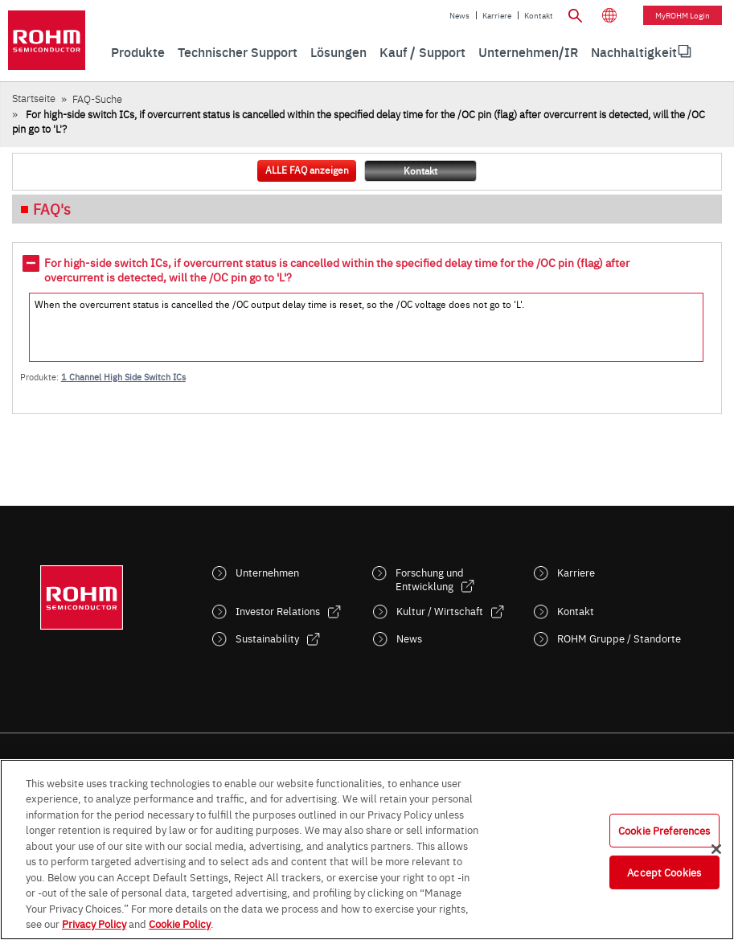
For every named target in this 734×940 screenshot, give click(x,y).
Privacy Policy (94, 923)
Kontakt (538, 15)
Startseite (33, 98)
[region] (367, 849)
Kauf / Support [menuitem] (422, 51)
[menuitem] (633, 51)
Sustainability (267, 638)
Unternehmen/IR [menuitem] (528, 51)
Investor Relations (278, 611)
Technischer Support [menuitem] (237, 51)
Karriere (496, 15)
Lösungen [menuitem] (338, 51)
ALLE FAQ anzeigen (307, 169)
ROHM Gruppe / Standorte (619, 638)
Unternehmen (267, 572)
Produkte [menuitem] (138, 51)
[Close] (716, 849)
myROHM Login (682, 15)
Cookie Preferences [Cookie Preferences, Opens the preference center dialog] (664, 830)
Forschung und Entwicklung (430, 579)
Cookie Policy (180, 923)
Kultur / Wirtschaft (439, 611)
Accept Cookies (664, 871)
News (459, 15)
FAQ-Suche (97, 98)
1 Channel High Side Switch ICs (123, 377)
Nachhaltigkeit (634, 51)
